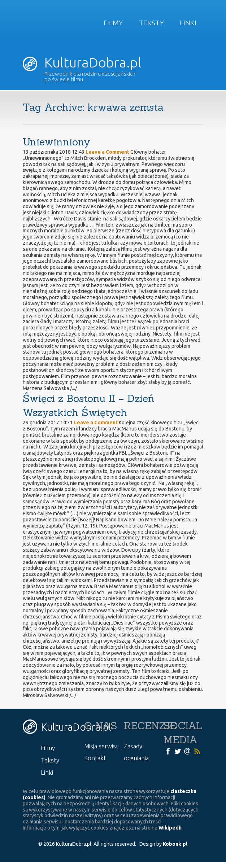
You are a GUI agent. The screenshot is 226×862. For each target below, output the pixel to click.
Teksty (151, 23)
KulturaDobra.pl (82, 62)
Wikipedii (170, 828)
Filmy (113, 23)
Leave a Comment (107, 152)
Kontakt (95, 757)
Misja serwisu (101, 746)
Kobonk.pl (175, 844)
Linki (188, 23)
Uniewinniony (56, 141)
